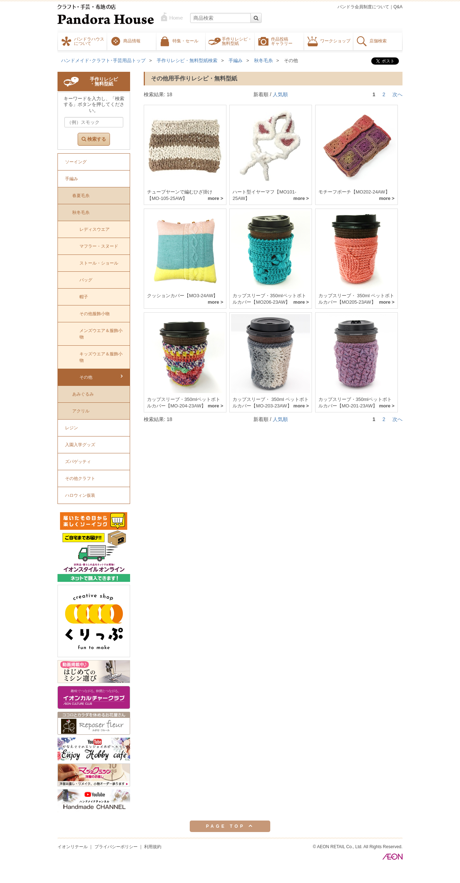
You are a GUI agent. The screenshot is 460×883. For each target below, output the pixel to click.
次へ (397, 94)
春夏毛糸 (80, 195)
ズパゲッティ (78, 461)
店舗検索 (378, 40)
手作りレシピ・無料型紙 (237, 41)
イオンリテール (73, 846)
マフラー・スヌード (98, 246)
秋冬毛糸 (263, 60)
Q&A (398, 6)
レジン (71, 427)
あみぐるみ (83, 394)
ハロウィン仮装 (80, 495)
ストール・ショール (98, 263)
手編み (236, 60)
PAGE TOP (230, 826)
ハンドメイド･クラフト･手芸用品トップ (103, 60)
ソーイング (76, 161)
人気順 (280, 94)
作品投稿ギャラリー (282, 41)
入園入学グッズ (80, 444)
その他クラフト (80, 478)
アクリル (80, 411)
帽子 (83, 296)
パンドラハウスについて (89, 41)
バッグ (85, 279)
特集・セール (185, 40)
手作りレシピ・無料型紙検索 (187, 60)
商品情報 (132, 40)
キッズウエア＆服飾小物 (101, 357)
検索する (94, 139)
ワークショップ (335, 40)
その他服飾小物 (94, 313)
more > (215, 198)
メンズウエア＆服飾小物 (101, 334)
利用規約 (152, 846)
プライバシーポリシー (116, 846)
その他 (291, 60)
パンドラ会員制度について (363, 6)
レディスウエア (94, 229)
